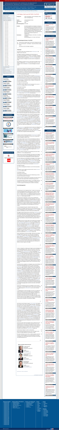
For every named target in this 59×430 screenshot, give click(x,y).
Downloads (39, 403)
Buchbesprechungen (16, 402)
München (23, 10)
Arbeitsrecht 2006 (6, 420)
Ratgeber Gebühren (24, 8)
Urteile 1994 (6, 60)
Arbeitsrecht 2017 (6, 410)
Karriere (38, 405)
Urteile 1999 (6, 53)
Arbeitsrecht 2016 (6, 411)
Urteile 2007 (6, 42)
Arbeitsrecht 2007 (6, 419)
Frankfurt (9, 10)
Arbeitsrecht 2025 (6, 403)
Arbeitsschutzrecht (29, 404)
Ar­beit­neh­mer (38, 107)
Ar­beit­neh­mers (26, 116)
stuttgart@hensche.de (8, 109)
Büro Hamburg (46, 411)
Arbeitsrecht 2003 (6, 422)
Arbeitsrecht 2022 (6, 406)
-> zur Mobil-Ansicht (7, 13)
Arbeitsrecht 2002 (6, 423)
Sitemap (38, 409)
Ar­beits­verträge (20, 91)
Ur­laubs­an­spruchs (35, 51)
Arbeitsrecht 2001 (6, 424)
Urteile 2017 (6, 28)
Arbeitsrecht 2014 (6, 413)
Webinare (29, 8)
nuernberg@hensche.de (8, 105)
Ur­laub (28, 106)
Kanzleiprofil (32, 8)
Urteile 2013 (6, 34)
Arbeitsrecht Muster (18, 8)
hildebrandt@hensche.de (28, 359)
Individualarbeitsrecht (29, 403)
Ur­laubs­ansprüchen (36, 237)
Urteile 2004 (6, 46)
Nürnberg (27, 10)
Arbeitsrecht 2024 (6, 404)
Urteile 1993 (6, 61)
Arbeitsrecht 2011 (6, 415)
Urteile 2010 (6, 38)
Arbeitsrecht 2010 (6, 416)
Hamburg (13, 10)
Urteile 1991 (6, 64)
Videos (5, 68)
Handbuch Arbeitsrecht (7, 17)
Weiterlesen (48, 64)
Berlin (6, 10)
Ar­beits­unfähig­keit (20, 96)
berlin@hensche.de (7, 80)
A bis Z (38, 402)
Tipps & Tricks (13, 8)
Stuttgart (31, 10)
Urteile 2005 (6, 45)
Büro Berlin (45, 409)
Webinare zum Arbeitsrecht (8, 71)
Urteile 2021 (6, 23)
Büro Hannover (46, 412)
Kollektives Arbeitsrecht (29, 405)
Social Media (39, 408)
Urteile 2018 (6, 27)
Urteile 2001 (6, 50)
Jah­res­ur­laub (37, 223)
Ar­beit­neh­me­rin (19, 115)
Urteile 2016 (6, 30)
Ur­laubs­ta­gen (38, 69)
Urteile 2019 (6, 26)
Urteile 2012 (6, 35)
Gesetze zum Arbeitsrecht (7, 19)
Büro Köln (45, 413)
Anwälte (35, 10)
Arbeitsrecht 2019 (6, 408)
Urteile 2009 (6, 39)
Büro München (46, 414)
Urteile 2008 (6, 41)
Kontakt (38, 406)
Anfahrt (4, 81)
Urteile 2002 (6, 49)
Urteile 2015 (6, 31)
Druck (38, 404)
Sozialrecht (27, 406)
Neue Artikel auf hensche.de (17, 405)
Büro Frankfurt (46, 410)
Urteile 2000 (6, 52)
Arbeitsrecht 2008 (6, 418)
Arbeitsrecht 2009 (6, 417)
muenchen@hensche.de (8, 101)
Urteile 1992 (6, 63)
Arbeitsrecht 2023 (6, 405)
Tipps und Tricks (6, 16)
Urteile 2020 (6, 24)
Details (8, 81)
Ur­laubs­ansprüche (34, 161)
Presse (45, 402)
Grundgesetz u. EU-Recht (30, 402)
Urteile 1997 (6, 56)
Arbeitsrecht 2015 (6, 412)
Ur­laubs (26, 62)
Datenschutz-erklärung (46, 406)
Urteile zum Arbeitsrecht (7, 20)
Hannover (17, 10)
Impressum (45, 405)
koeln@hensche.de (7, 97)
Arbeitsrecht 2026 (6, 402)
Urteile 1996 (6, 57)
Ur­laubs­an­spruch (32, 57)
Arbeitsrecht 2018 (6, 409)
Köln (20, 10)
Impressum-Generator (7, 8)
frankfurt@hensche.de (8, 84)
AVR (18, 145)
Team (44, 404)
